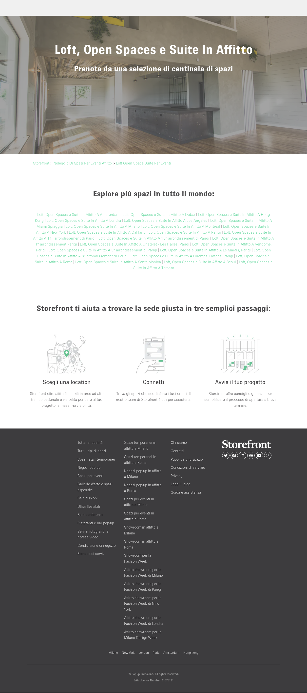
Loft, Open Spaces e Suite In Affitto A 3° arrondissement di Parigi (103, 250)
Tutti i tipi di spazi (91, 451)
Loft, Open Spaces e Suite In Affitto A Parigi (185, 232)
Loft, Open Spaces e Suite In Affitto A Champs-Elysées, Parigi (182, 256)
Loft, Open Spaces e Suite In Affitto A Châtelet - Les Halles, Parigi (134, 244)
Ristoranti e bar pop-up (95, 523)
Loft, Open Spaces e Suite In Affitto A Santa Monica (118, 262)
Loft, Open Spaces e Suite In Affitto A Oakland (107, 232)
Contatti (177, 451)
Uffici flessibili (88, 506)
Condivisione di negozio (96, 545)
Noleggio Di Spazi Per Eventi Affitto (83, 163)
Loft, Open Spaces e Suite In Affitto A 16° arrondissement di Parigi (153, 238)
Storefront (41, 163)
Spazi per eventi (90, 476)
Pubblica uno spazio (187, 459)
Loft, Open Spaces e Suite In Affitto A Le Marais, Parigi (205, 250)
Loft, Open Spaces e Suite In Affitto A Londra (84, 220)
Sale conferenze (90, 515)
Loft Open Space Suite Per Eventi (143, 163)
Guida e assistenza (186, 492)
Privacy (176, 476)
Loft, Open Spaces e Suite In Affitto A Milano (103, 226)
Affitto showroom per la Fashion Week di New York (142, 603)
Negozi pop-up (88, 467)
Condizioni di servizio (188, 467)
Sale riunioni (87, 498)
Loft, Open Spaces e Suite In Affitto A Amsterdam (78, 214)
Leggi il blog (180, 484)
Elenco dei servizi (91, 554)
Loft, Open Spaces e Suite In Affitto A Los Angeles (165, 220)
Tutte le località (90, 443)
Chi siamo (179, 443)
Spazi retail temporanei (96, 459)
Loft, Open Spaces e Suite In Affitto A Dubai (158, 214)
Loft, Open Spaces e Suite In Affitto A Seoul (200, 262)
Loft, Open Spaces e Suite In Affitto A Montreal (181, 226)
